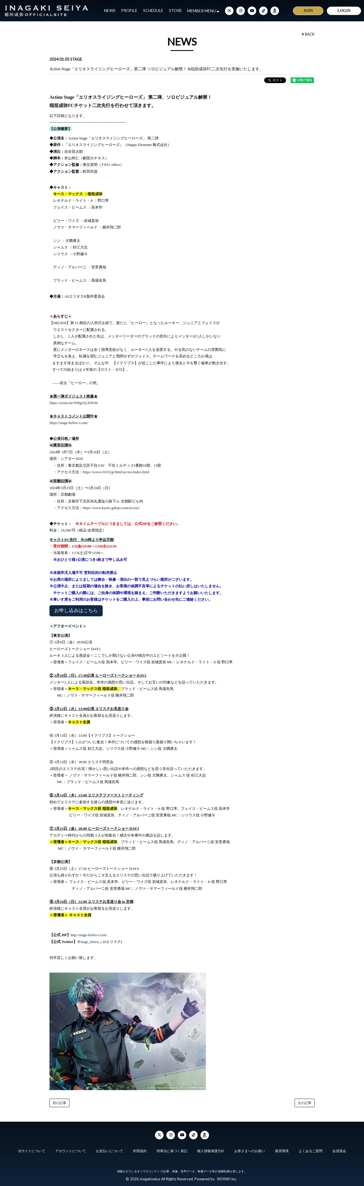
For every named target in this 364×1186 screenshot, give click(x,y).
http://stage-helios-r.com (89, 935)
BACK (308, 34)
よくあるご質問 (311, 1151)
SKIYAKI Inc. (227, 1179)
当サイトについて (31, 1151)
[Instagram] (240, 11)
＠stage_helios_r (90, 942)
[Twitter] (229, 11)
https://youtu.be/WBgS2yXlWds (73, 403)
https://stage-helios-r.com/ (68, 423)
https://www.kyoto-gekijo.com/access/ (111, 508)
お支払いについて (109, 1151)
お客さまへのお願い (250, 1151)
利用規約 (139, 1151)
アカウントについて (70, 1151)
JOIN (308, 11)
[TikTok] (263, 11)
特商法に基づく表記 (171, 1151)
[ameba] (274, 11)
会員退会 (340, 1151)
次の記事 (304, 1103)
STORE (175, 10)
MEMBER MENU (203, 10)
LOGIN (344, 11)
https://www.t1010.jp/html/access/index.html (116, 472)
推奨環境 (282, 1151)
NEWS (109, 10)
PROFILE (129, 10)
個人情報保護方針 (211, 1151)
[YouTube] (252, 11)
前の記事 (59, 1103)
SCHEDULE (153, 10)
